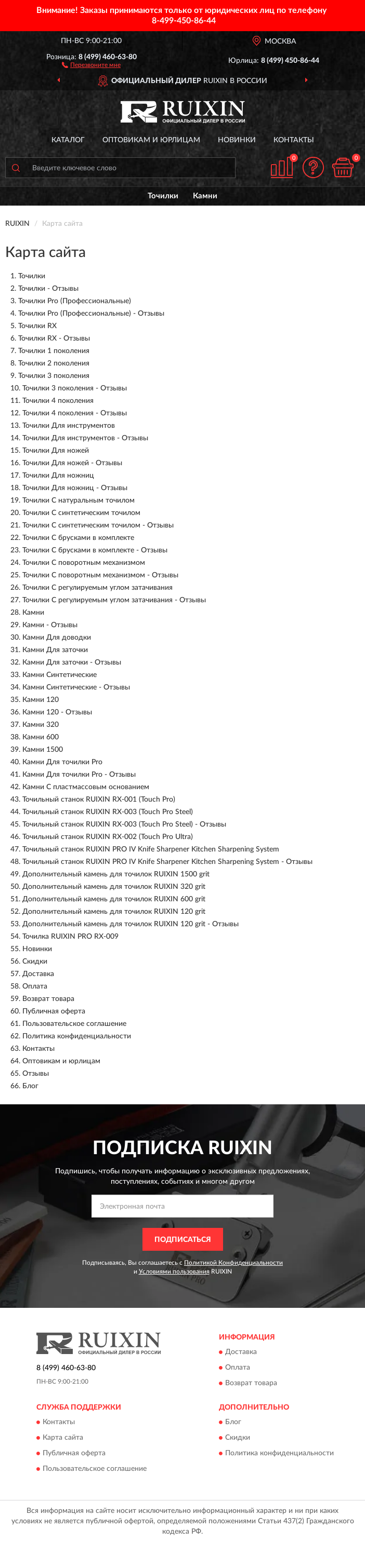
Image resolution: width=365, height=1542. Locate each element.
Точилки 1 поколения (53, 351)
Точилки (163, 196)
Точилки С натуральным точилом (78, 500)
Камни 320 (40, 724)
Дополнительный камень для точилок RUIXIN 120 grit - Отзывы (130, 924)
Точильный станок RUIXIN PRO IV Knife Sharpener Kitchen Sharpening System (150, 849)
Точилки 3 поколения (53, 376)
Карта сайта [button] (63, 1438)
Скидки (34, 961)
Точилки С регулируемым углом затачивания (97, 587)
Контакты (293, 140)
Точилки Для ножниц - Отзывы (74, 488)
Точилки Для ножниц (58, 475)
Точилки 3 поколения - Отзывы (74, 388)
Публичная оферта (53, 1011)
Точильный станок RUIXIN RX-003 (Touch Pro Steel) (107, 812)
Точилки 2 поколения (53, 363)
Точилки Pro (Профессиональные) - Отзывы (91, 313)
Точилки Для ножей (55, 450)
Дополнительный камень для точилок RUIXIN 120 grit (113, 911)
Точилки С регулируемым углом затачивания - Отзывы (114, 600)
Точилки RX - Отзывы (54, 338)
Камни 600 (40, 737)
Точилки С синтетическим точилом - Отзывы (98, 525)
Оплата (34, 986)
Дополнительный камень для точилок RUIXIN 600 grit (113, 899)
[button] (91, 64)
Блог (30, 1086)
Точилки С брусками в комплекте (78, 538)
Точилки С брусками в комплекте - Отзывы (94, 550)
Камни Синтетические (59, 675)
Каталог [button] (68, 140)
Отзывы (35, 1073)
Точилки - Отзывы (48, 288)
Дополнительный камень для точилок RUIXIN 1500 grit (116, 874)
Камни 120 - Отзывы (57, 712)
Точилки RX (37, 326)
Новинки (237, 140)
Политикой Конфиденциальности (233, 1263)
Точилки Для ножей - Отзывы (72, 463)
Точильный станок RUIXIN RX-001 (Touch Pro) (98, 799)
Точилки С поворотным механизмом (83, 562)
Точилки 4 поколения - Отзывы (74, 413)
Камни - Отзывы (49, 625)
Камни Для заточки (55, 650)
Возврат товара (48, 999)
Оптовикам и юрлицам (151, 140)
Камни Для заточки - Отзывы (71, 662)
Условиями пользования (174, 1271)
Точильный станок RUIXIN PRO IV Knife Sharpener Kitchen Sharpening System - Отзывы (167, 861)
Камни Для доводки (56, 637)
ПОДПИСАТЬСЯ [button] (182, 1239)
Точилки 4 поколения (58, 400)
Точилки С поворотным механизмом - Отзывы (100, 575)
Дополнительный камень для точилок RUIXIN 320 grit (113, 886)
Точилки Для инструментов (68, 425)
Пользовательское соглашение (74, 1023)
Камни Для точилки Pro (62, 762)
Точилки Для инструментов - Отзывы (85, 438)
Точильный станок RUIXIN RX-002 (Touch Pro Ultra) (107, 837)
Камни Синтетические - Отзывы (76, 687)
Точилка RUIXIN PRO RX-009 (70, 936)
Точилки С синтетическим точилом (81, 513)
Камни (205, 196)
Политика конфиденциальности (76, 1036)
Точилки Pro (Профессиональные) (74, 301)
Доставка (38, 974)
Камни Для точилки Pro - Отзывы (79, 774)
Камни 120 (40, 700)
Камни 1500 (42, 749)
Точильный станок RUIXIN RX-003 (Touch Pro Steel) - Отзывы (124, 824)
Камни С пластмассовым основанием (85, 787)
